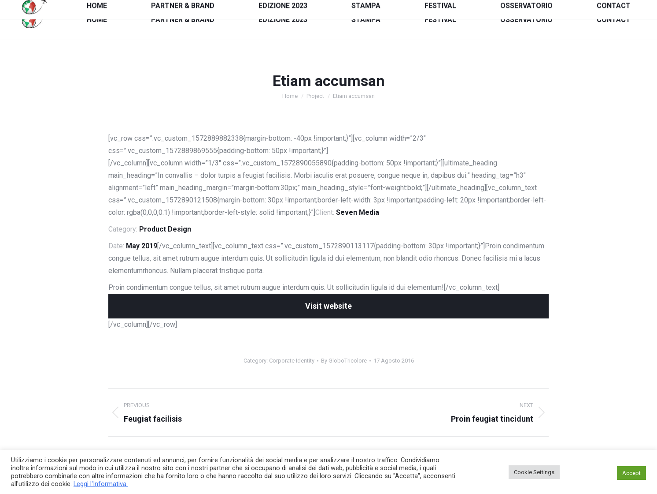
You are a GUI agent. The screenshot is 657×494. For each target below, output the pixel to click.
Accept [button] (631, 473)
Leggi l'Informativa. (101, 484)
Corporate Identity (291, 360)
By (344, 360)
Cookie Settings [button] (534, 472)
